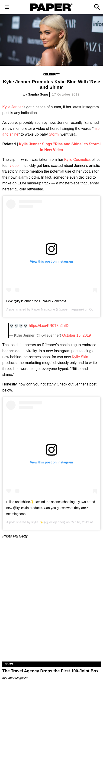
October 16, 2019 (76, 335)
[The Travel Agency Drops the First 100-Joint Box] (51, 637)
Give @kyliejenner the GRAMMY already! (36, 301)
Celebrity (51, 74)
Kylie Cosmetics (77, 159)
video (14, 166)
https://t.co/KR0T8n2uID (48, 326)
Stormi (54, 134)
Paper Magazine (43, 309)
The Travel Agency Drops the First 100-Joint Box (50, 671)
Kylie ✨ (37, 522)
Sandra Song (38, 94)
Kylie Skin (80, 357)
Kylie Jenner (12, 107)
